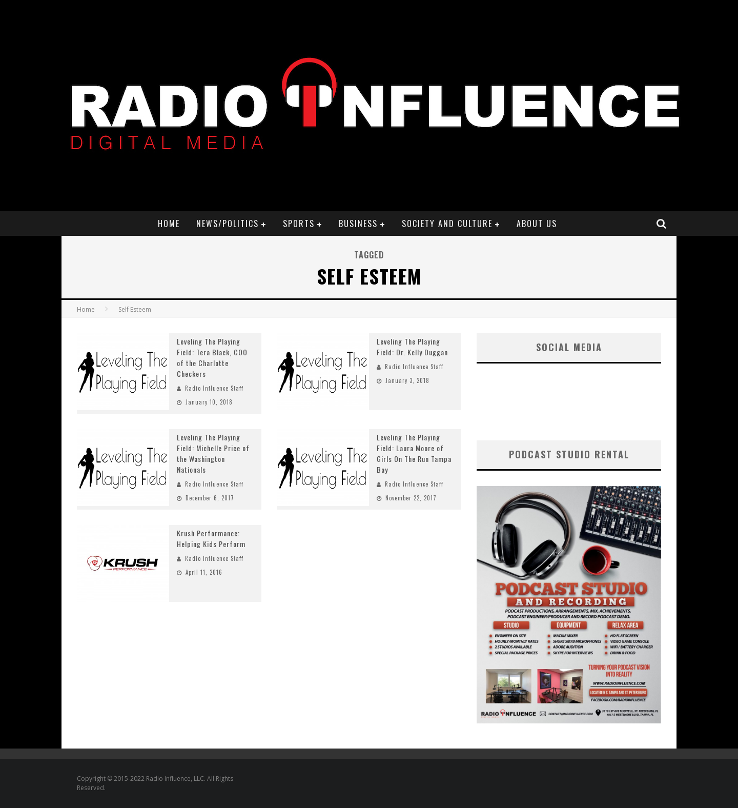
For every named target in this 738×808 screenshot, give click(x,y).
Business (358, 223)
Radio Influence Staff (214, 388)
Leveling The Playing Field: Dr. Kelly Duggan (412, 346)
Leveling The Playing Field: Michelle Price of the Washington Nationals (213, 453)
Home (169, 223)
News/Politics (227, 223)
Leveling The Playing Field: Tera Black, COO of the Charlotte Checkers (212, 357)
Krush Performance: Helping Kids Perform (211, 538)
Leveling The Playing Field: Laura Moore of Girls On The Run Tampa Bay (414, 453)
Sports (299, 223)
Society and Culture (447, 223)
